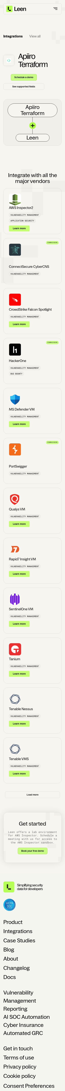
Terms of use (18, 1058)
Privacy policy (19, 1067)
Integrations (17, 931)
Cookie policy (19, 1076)
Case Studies (19, 940)
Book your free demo (32, 854)
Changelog (16, 968)
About (10, 959)
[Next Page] (32, 798)
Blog (8, 950)
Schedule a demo (23, 77)
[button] (56, 9)
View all (35, 36)
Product (12, 922)
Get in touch (18, 1048)
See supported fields (23, 86)
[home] (16, 9)
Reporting (15, 1009)
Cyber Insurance (23, 1025)
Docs (9, 977)
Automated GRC (23, 1033)
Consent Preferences (29, 1086)
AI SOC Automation (26, 1017)
